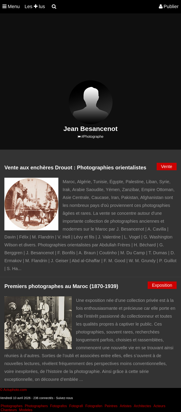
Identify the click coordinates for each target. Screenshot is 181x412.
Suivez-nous (64, 398)
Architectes (142, 406)
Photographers (36, 406)
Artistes (125, 406)
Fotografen (93, 406)
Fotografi (76, 406)
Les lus (35, 6)
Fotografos (58, 406)
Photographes (12, 406)
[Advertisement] (80, 49)
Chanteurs (9, 410)
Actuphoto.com (15, 390)
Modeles (25, 410)
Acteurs (159, 406)
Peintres (111, 406)
